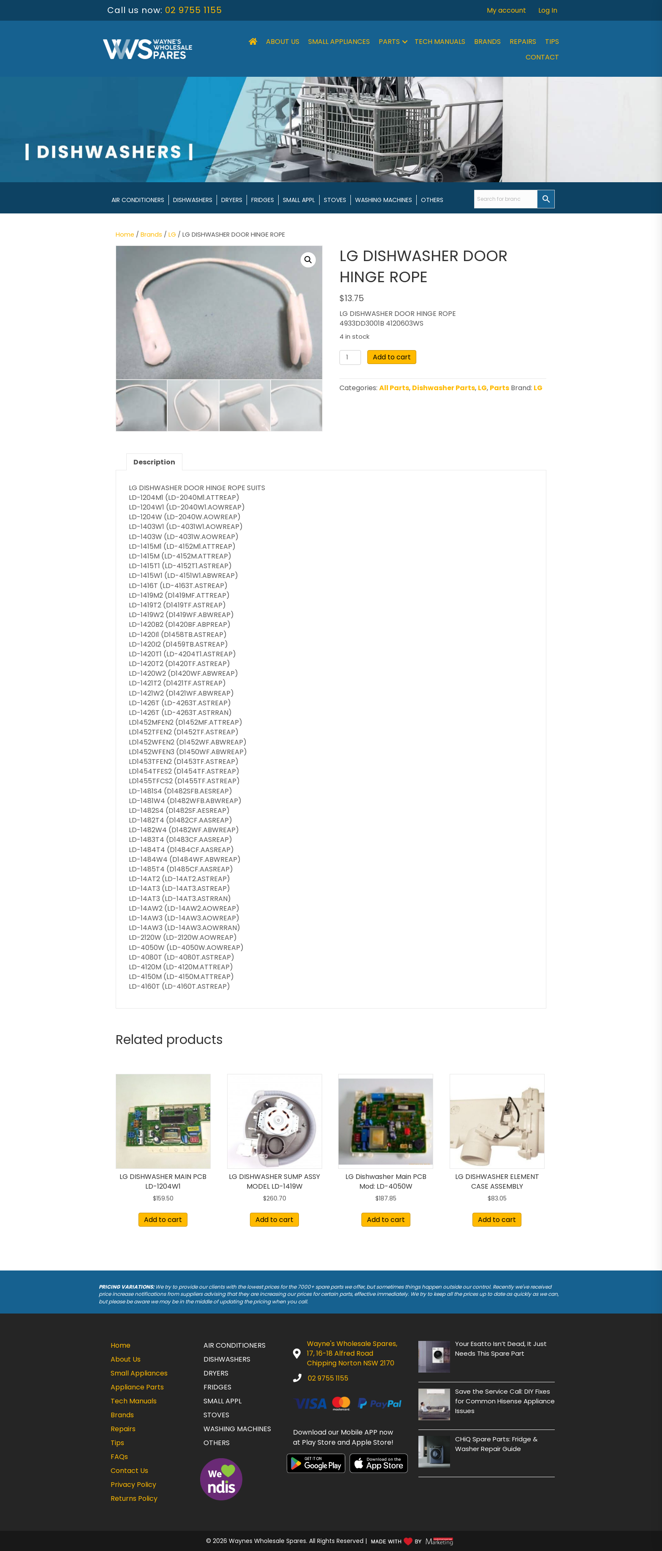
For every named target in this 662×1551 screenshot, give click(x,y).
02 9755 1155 (193, 10)
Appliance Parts (137, 1387)
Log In (547, 10)
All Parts (394, 388)
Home (125, 234)
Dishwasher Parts (443, 388)
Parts (389, 41)
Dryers (231, 200)
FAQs (119, 1457)
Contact (542, 57)
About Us (282, 41)
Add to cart (392, 357)
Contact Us (129, 1470)
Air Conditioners (137, 200)
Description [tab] (154, 462)
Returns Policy (134, 1498)
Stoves (335, 200)
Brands (487, 41)
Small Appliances (339, 41)
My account (506, 10)
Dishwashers (192, 200)
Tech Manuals (440, 41)
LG (172, 234)
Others (432, 200)
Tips (552, 41)
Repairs (523, 41)
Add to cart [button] (163, 1220)
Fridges (262, 200)
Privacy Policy (133, 1484)
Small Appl (299, 200)
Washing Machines (383, 200)
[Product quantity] (350, 357)
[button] (405, 41)
